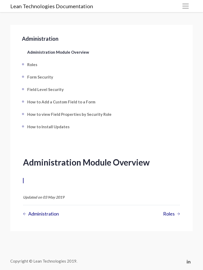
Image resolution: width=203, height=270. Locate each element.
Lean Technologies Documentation (51, 6)
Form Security (40, 77)
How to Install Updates (48, 126)
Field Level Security (45, 89)
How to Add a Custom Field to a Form (61, 101)
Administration (40, 38)
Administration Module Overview (58, 52)
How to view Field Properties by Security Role (69, 114)
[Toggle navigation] (185, 6)
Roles (32, 64)
